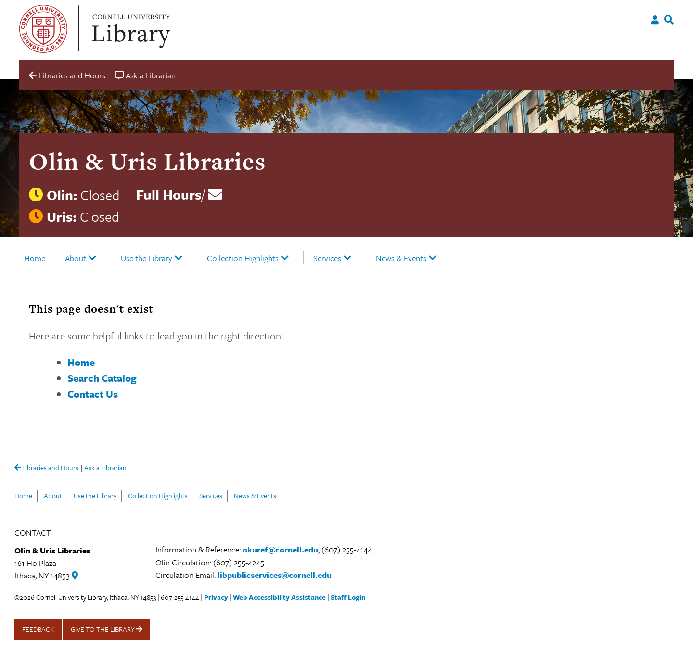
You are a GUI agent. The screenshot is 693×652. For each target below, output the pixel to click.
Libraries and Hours (46, 468)
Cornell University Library (129, 29)
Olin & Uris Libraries (147, 161)
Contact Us (92, 394)
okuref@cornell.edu (280, 549)
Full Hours (169, 194)
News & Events (401, 258)
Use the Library (146, 258)
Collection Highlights (243, 258)
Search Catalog (102, 378)
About (75, 258)
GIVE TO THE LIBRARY (106, 629)
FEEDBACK (38, 629)
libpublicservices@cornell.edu (275, 575)
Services (327, 258)
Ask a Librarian (105, 468)
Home (34, 258)
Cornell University (43, 29)
